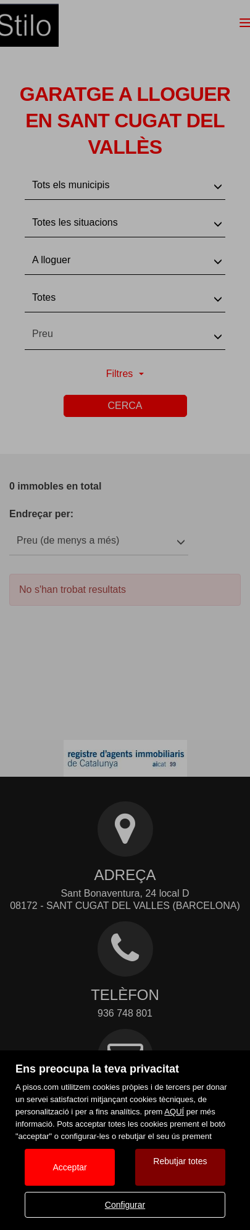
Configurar (125, 1205)
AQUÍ (174, 1111)
